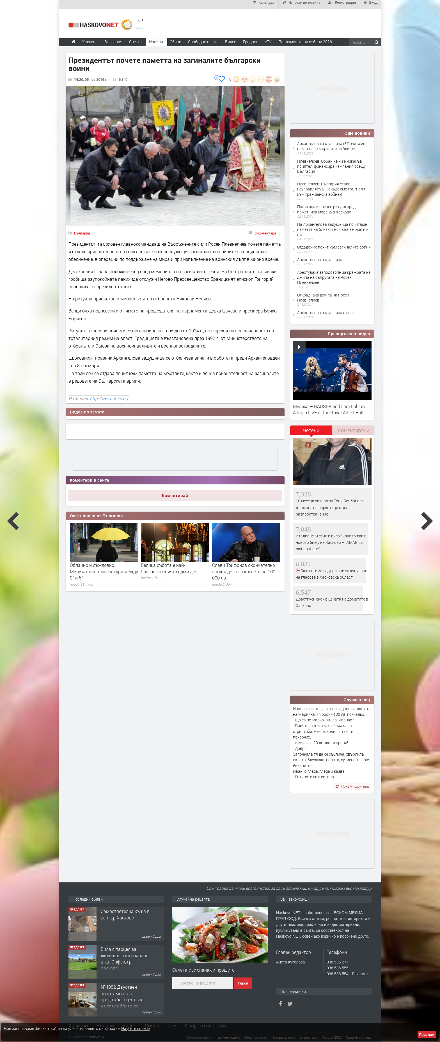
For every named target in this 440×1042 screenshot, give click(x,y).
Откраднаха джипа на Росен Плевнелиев (323, 295)
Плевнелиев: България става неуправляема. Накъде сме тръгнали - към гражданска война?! (332, 186)
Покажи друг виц (352, 784)
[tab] (311, 430)
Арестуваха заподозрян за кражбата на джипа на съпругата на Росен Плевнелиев (334, 275)
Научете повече (135, 1028)
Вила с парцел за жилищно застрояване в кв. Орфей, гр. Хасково (124, 972)
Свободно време (203, 39)
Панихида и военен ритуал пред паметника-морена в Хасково (326, 207)
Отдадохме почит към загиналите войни (334, 244)
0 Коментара (265, 230)
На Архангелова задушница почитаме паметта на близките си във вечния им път (332, 227)
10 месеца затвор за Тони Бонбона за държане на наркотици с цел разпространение (330, 505)
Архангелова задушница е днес (325, 310)
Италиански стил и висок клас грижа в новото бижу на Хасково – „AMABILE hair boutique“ (331, 540)
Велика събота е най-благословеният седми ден (240, 566)
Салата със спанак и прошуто (203, 967)
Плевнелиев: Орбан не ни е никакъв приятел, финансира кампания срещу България (331, 164)
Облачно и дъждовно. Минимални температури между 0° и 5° (175, 569)
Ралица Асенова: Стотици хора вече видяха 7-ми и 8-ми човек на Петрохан (102, 569)
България (82, 230)
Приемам (426, 1035)
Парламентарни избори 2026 (305, 39)
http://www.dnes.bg (109, 396)
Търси (243, 981)
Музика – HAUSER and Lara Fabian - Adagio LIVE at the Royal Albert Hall (330, 407)
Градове (250, 39)
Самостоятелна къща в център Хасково (125, 928)
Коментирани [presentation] (353, 428)
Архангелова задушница (319, 257)
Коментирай (175, 493)
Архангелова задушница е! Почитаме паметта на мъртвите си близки (331, 144)
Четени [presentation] (311, 428)
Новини (156, 39)
